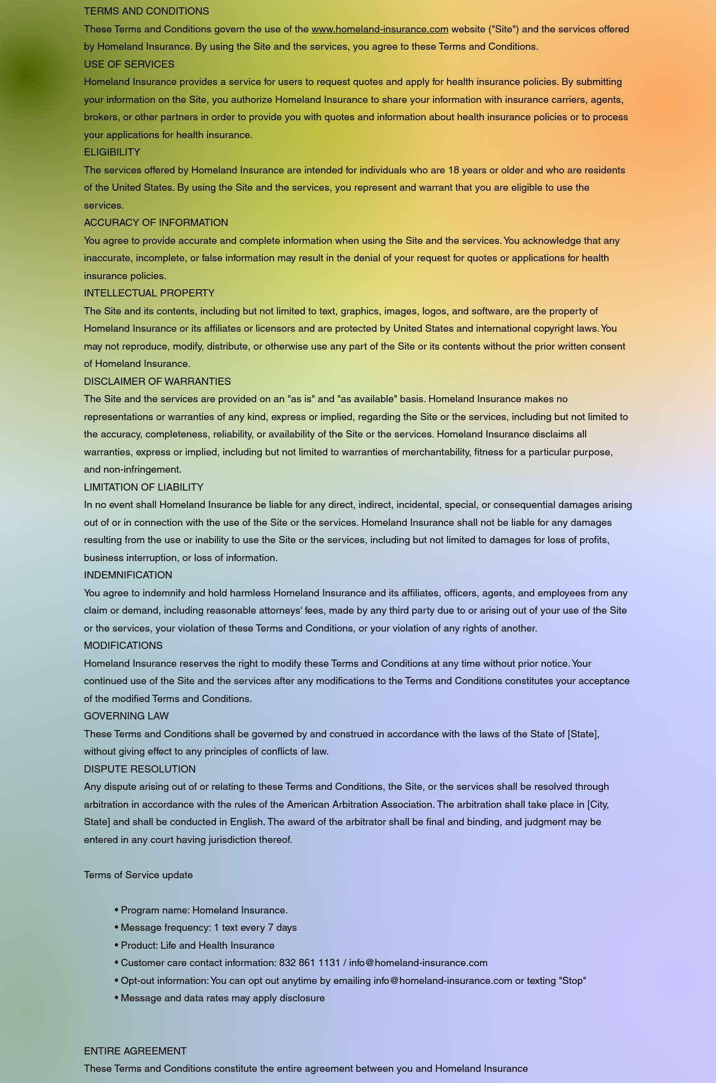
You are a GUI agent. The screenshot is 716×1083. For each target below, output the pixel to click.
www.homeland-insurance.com (380, 29)
